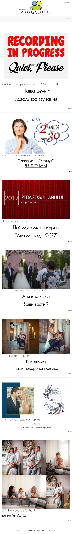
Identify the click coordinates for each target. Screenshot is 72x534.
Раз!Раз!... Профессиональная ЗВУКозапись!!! (30, 84)
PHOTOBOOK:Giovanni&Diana (21, 419)
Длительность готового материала (25, 155)
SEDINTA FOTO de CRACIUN (19, 510)
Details (69, 109)
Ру (65, 3)
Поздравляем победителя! (18, 221)
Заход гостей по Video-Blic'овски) (24, 290)
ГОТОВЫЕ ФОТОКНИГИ (17, 356)
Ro (67, 3)
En (69, 2)
